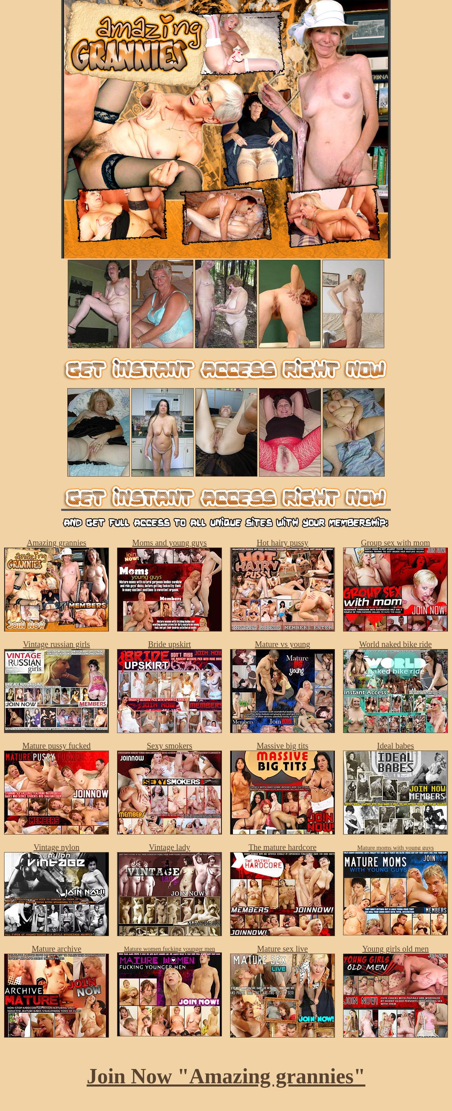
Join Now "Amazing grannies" (225, 1076)
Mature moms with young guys (395, 847)
